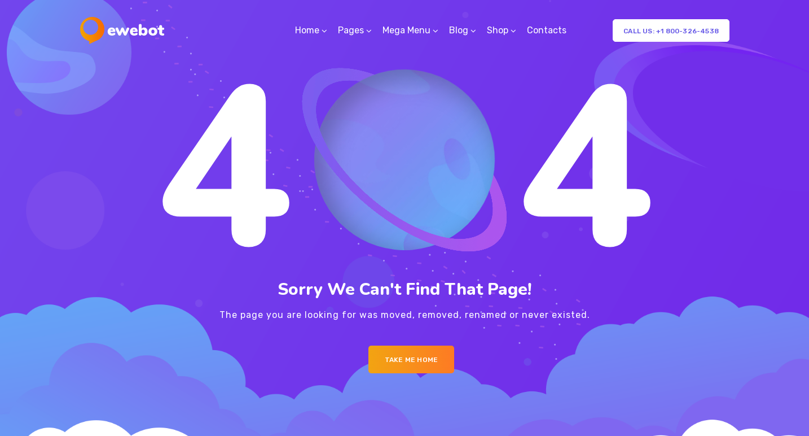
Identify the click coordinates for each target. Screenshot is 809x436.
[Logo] (122, 30)
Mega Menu (406, 30)
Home (307, 30)
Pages (351, 30)
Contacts (546, 30)
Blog (458, 30)
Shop (497, 30)
